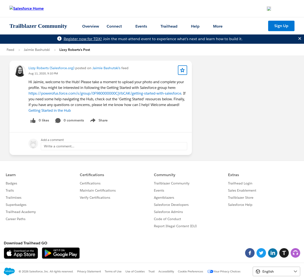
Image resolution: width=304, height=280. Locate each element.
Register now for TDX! (83, 38)
